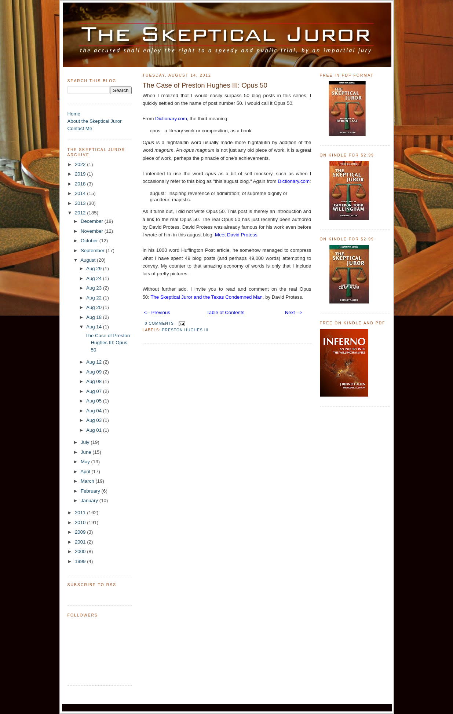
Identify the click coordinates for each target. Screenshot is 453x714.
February (91, 491)
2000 (81, 551)
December (93, 221)
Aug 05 (94, 401)
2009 (81, 532)
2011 (81, 512)
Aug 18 (94, 317)
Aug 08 (94, 381)
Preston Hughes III (185, 330)
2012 (81, 213)
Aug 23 (94, 288)
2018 (81, 184)
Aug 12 (94, 362)
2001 (81, 542)
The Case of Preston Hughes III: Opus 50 (107, 343)
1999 (81, 561)
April (85, 471)
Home (73, 114)
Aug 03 (94, 420)
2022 (81, 164)
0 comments (159, 323)
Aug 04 (94, 410)
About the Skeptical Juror (94, 121)
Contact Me (79, 128)
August (88, 260)
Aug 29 (94, 268)
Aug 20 (94, 307)
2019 (81, 174)
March (88, 481)
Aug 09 (94, 372)
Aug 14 (94, 327)
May (86, 461)
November (93, 231)
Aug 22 (94, 298)
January (90, 500)
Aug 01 (94, 430)
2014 (81, 193)
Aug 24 (94, 278)
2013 (81, 203)
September (93, 250)
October (90, 240)
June (86, 452)
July (86, 442)
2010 (81, 522)
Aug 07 (94, 391)
